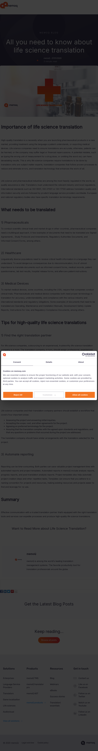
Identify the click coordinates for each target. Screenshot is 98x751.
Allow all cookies (80, 395)
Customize (49, 395)
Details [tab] (49, 362)
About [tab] (81, 362)
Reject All (18, 395)
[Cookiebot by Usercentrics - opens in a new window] (84, 355)
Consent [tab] (17, 362)
